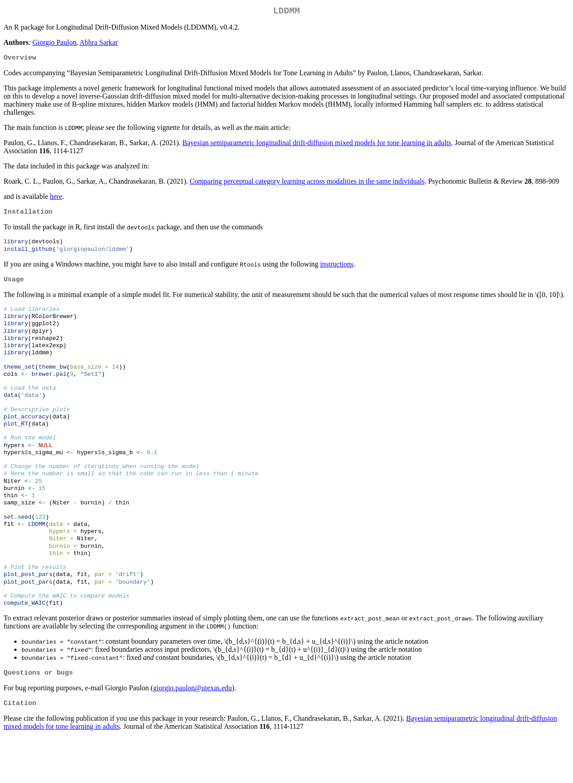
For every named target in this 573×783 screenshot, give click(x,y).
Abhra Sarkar (99, 44)
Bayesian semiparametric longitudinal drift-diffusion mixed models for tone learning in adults (316, 145)
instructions (337, 269)
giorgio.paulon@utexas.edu (192, 732)
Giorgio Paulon (54, 44)
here (56, 199)
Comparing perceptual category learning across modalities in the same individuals (307, 184)
